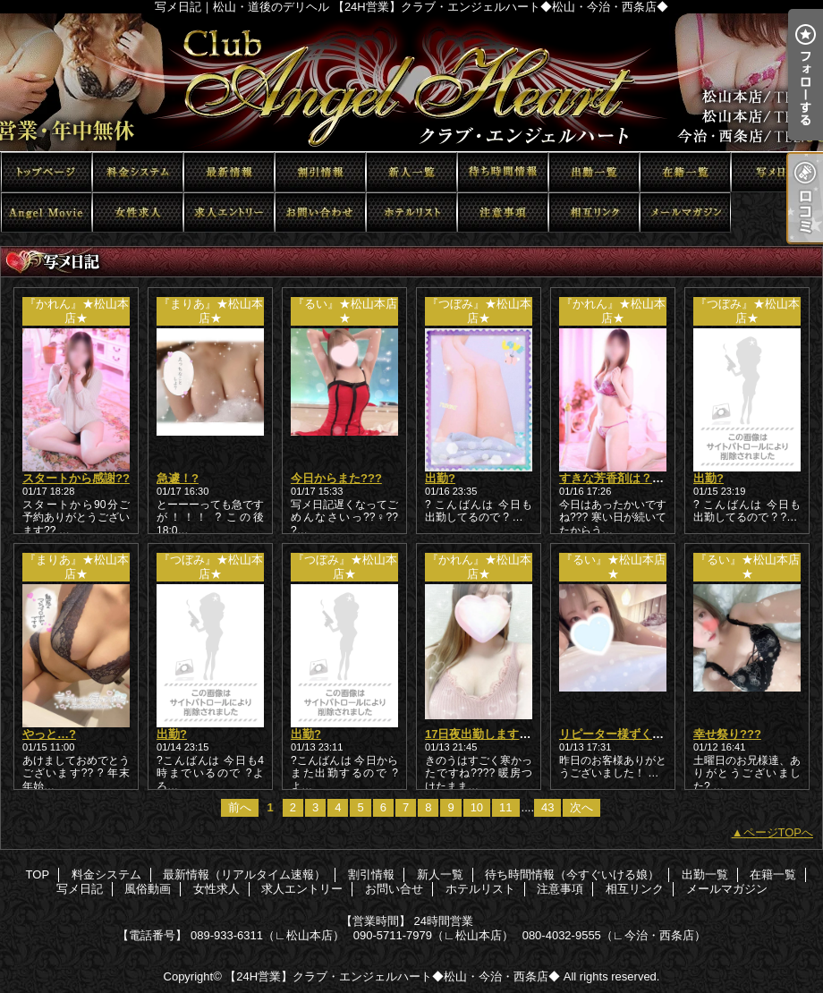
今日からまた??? (336, 478)
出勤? (440, 478)
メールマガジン (685, 212)
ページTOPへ (778, 832)
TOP (46, 172)
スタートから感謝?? (76, 478)
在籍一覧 (685, 172)
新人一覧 (411, 172)
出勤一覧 (594, 172)
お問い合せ (320, 212)
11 (505, 807)
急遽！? (178, 478)
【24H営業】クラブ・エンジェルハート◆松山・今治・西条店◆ (392, 976)
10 (477, 807)
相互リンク (594, 212)
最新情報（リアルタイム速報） (229, 172)
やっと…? (49, 734)
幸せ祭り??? (727, 734)
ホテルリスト (411, 212)
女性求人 (137, 212)
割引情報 (320, 172)
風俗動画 (46, 212)
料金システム (137, 172)
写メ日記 (776, 172)
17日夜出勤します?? (479, 734)
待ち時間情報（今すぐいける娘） (502, 172)
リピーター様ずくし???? (625, 734)
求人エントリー (229, 212)
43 (547, 807)
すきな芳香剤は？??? (616, 478)
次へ (581, 807)
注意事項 (502, 212)
